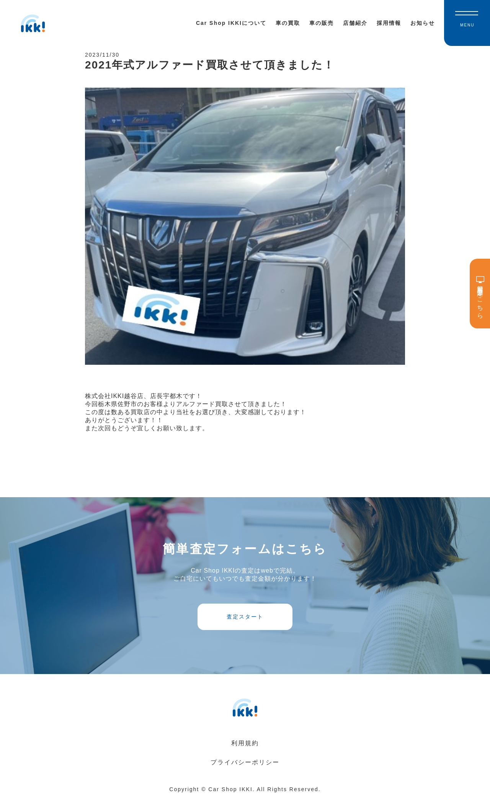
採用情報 (389, 23)
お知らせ (422, 23)
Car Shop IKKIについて (231, 23)
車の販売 (321, 23)
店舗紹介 (355, 23)
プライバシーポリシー (245, 772)
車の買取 (288, 23)
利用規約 (245, 752)
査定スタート (245, 624)
